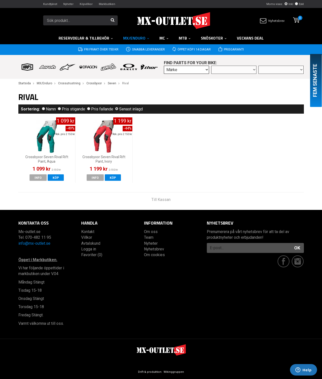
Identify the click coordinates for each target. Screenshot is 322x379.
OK (297, 247)
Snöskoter (214, 38)
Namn (49, 109)
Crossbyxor (94, 83)
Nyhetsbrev (272, 21)
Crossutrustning (69, 83)
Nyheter (68, 4)
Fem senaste (315, 80)
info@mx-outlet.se (34, 243)
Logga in (88, 249)
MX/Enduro (136, 38)
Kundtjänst (50, 4)
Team (148, 237)
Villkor (86, 237)
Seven (112, 83)
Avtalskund (90, 243)
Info (38, 178)
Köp (56, 178)
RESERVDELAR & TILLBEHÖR (86, 38)
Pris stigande (71, 109)
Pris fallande (100, 109)
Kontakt (87, 231)
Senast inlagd (129, 109)
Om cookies (154, 254)
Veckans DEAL (250, 38)
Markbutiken (107, 4)
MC (164, 38)
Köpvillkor (86, 4)
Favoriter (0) (91, 254)
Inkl (289, 4)
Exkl (299, 4)
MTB (185, 38)
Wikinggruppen (174, 372)
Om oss (151, 231)
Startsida (24, 83)
